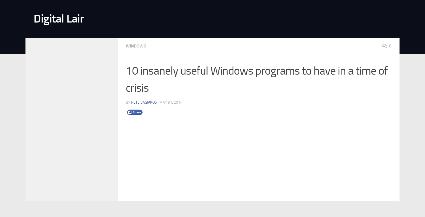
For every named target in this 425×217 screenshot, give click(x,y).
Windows (136, 46)
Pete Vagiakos (144, 102)
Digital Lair (59, 18)
